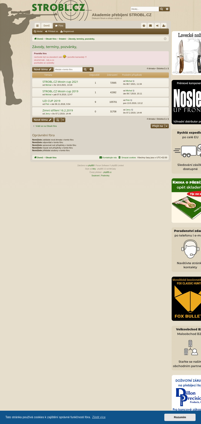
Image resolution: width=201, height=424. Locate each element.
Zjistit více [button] (99, 417)
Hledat (39, 31)
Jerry (47, 114)
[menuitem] (144, 26)
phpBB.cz (107, 172)
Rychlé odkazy (38, 26)
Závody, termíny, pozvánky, (54, 46)
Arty (94, 169)
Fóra (61, 25)
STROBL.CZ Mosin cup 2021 (60, 81)
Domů (47, 25)
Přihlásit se (53, 31)
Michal (48, 85)
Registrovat (68, 31)
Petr (47, 104)
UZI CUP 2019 (51, 101)
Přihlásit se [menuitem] (158, 26)
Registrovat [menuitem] (165, 26)
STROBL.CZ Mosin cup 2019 (60, 91)
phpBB (91, 165)
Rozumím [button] (180, 417)
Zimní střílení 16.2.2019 (57, 110)
